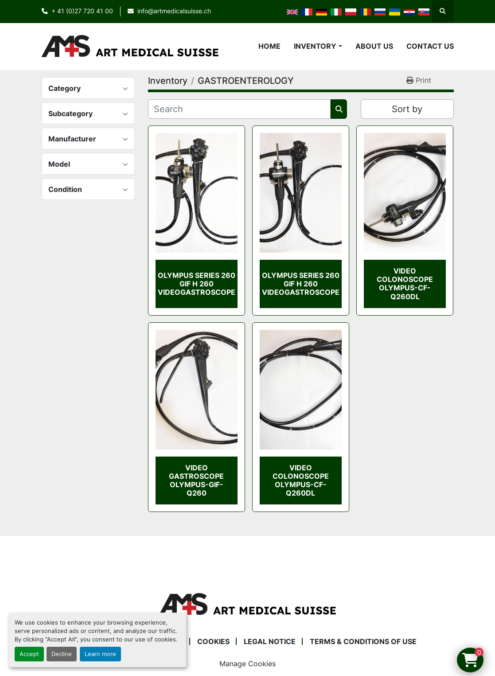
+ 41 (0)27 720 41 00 (82, 11)
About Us (374, 46)
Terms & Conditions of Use (363, 641)
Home (269, 46)
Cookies (213, 641)
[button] (318, 46)
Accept (29, 654)
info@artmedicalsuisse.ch (174, 11)
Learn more (100, 654)
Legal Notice (270, 641)
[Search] (239, 109)
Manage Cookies (247, 663)
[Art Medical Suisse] (247, 604)
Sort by (407, 109)
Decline (61, 654)
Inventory (315, 46)
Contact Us (430, 46)
